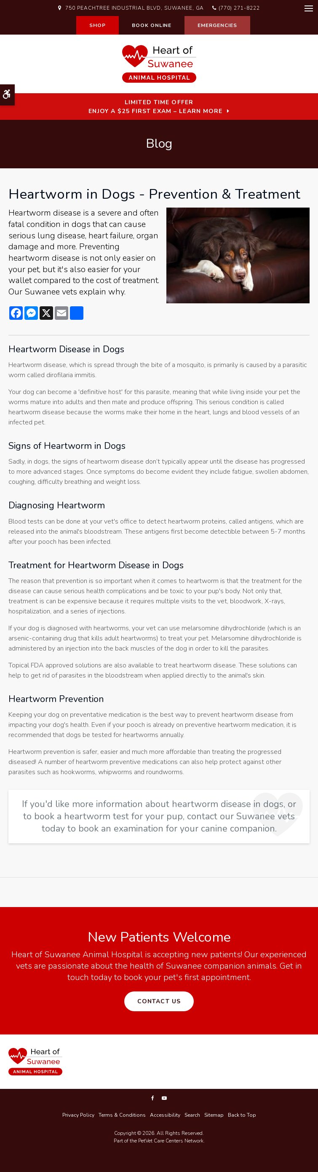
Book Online (152, 25)
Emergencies (217, 25)
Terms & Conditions (122, 1115)
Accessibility (165, 1115)
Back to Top (242, 1115)
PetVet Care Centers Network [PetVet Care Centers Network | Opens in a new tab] (170, 1140)
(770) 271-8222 (239, 8)
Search (192, 1115)
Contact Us (159, 1001)
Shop (97, 25)
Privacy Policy (78, 1115)
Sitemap (214, 1115)
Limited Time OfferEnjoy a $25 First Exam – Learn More (155, 106)
